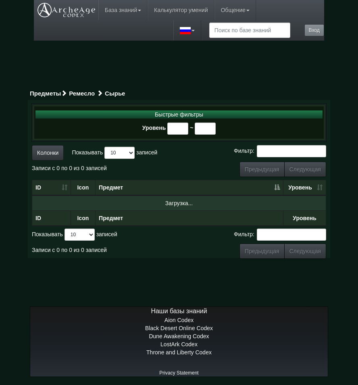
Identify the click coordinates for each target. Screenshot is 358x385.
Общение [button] (235, 10)
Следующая (305, 169)
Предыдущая (262, 169)
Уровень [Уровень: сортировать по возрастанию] (300, 187)
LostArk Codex (179, 344)
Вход (314, 30)
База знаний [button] (123, 10)
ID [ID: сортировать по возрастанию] (38, 187)
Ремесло (82, 93)
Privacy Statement (178, 373)
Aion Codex (179, 320)
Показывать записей (114, 153)
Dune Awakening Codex (179, 336)
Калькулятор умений (181, 10)
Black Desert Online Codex (179, 328)
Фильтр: (280, 151)
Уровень (154, 128)
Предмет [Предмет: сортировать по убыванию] (111, 187)
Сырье (115, 93)
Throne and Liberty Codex (179, 352)
